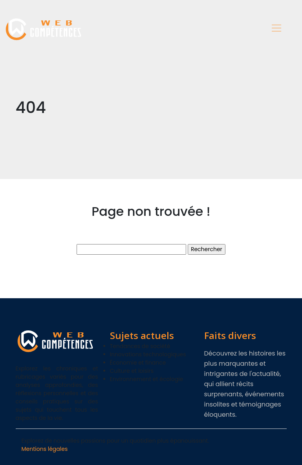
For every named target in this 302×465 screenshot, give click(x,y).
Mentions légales (45, 449)
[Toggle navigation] (276, 29)
